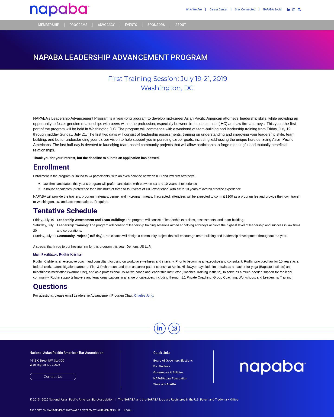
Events (131, 25)
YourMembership (108, 410)
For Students (161, 366)
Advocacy (106, 25)
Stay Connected (245, 9)
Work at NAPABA (164, 384)
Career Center (218, 9)
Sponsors (156, 25)
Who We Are (194, 9)
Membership (48, 25)
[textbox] (299, 9)
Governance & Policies (168, 372)
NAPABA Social (272, 9)
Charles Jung (143, 295)
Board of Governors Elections (173, 360)
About (180, 25)
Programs (78, 25)
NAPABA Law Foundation (170, 378)
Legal (128, 410)
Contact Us (53, 377)
